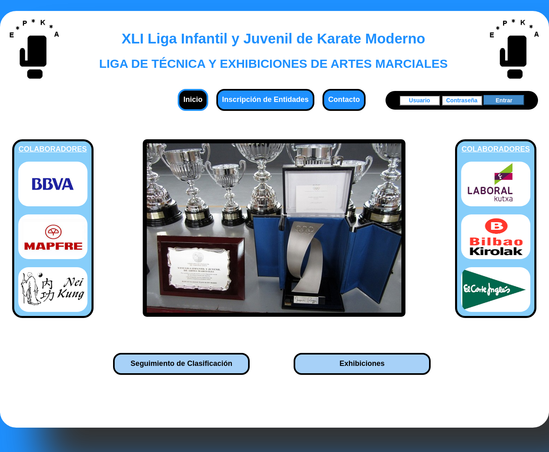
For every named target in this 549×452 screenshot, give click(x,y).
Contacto (344, 99)
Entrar (504, 100)
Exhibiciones (362, 363)
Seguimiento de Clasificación (181, 363)
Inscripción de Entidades (265, 99)
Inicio (193, 99)
